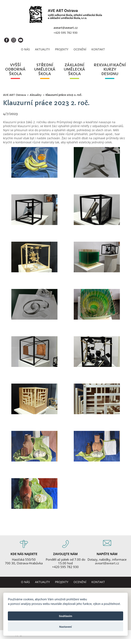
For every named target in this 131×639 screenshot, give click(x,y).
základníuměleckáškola (74, 69)
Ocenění (80, 49)
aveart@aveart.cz (66, 28)
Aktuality (42, 49)
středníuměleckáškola (44, 69)
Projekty (61, 49)
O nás (25, 49)
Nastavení (65, 626)
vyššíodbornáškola (15, 69)
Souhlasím (65, 616)
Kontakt (98, 49)
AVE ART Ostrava (14, 95)
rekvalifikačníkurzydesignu (110, 69)
